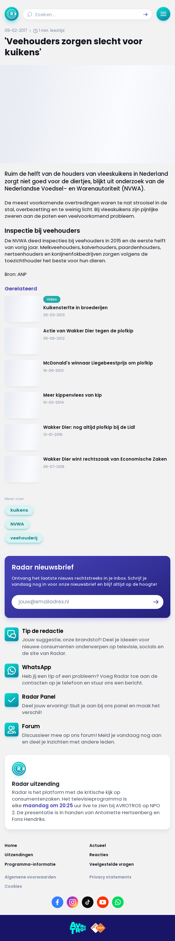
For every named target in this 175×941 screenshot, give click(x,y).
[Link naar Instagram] (72, 902)
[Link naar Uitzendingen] (45, 855)
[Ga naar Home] (12, 14)
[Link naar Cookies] (87, 886)
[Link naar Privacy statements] (130, 877)
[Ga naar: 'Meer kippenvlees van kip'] (87, 405)
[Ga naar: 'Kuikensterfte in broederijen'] (87, 309)
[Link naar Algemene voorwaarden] (45, 877)
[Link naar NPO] (98, 928)
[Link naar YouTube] (103, 902)
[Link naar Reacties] (130, 855)
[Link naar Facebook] (57, 902)
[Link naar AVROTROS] (78, 928)
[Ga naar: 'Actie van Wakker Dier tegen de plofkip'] (87, 341)
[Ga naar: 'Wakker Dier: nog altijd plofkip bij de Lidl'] (87, 437)
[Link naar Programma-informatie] (45, 864)
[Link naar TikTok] (87, 902)
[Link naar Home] (45, 845)
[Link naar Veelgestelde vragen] (130, 864)
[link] (19, 510)
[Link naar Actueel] (130, 845)
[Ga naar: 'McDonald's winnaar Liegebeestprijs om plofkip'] (87, 373)
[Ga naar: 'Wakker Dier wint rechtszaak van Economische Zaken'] (87, 469)
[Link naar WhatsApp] (118, 902)
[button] (145, 14)
